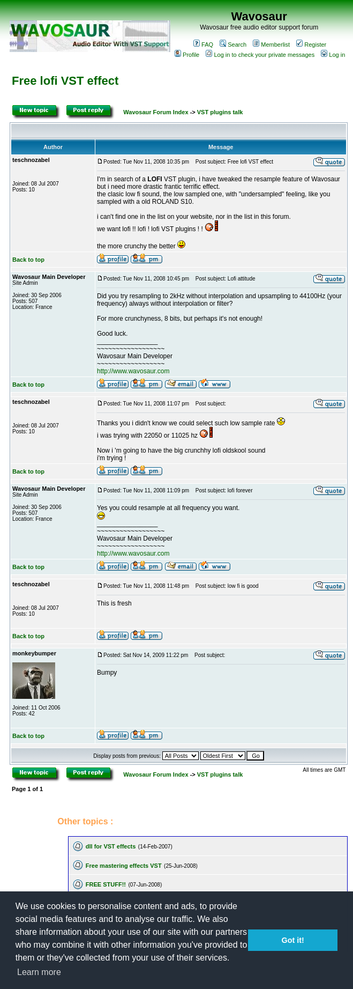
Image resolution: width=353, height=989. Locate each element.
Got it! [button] (293, 940)
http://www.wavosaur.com (133, 371)
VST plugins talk (220, 112)
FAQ (203, 44)
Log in (333, 54)
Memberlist (271, 44)
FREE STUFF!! (106, 884)
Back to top (28, 259)
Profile (187, 54)
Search (233, 44)
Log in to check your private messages (260, 54)
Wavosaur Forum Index (155, 112)
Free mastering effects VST (124, 865)
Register (311, 44)
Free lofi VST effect (65, 80)
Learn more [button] (39, 972)
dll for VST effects (111, 846)
